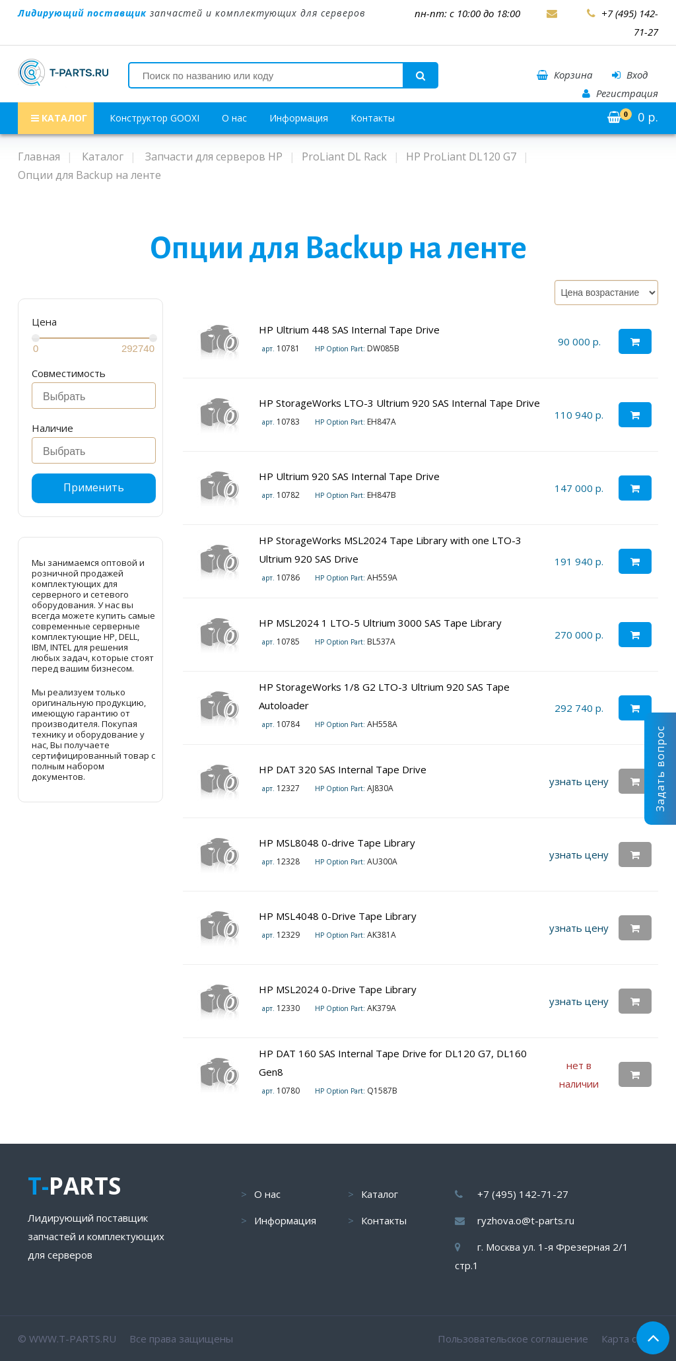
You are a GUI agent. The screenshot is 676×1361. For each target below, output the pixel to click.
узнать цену (579, 781)
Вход (630, 74)
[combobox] (94, 395)
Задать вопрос (660, 769)
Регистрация (620, 93)
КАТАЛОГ (59, 118)
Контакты (373, 118)
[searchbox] (97, 396)
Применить (93, 487)
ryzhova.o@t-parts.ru (525, 1220)
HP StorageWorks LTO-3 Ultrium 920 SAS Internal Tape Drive (399, 402)
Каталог (379, 1194)
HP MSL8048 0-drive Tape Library (337, 842)
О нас (234, 118)
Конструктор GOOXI (154, 118)
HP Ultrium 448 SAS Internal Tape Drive (349, 329)
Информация (298, 118)
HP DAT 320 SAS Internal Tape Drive (342, 769)
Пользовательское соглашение (513, 1338)
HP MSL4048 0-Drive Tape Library (338, 916)
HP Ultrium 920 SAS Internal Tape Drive (350, 476)
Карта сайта (629, 1338)
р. (632, 117)
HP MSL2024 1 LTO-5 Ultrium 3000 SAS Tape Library (380, 622)
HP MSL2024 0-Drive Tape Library (338, 989)
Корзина (564, 74)
